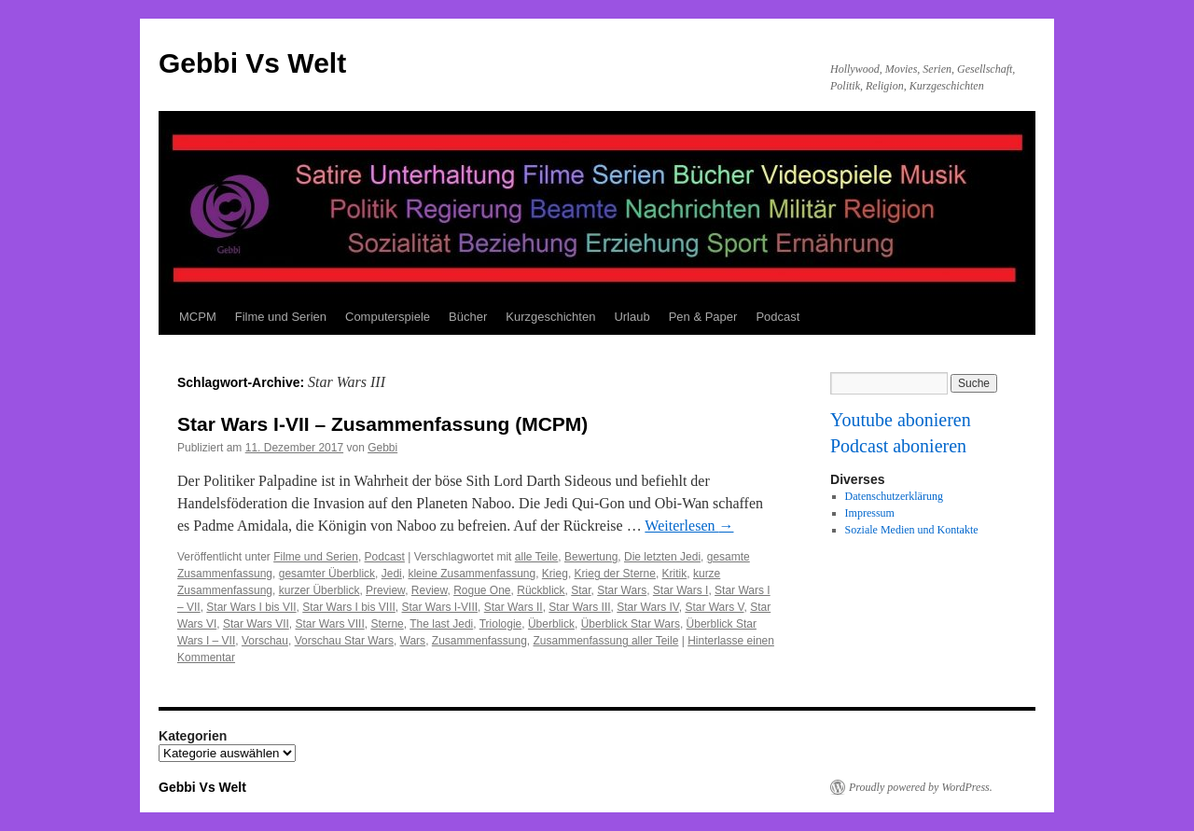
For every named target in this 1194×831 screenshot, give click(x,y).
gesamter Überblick (327, 573)
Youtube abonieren (900, 419)
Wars (413, 640)
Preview (385, 590)
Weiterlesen (689, 525)
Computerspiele (387, 317)
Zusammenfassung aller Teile (606, 640)
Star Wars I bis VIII (349, 607)
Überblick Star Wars (630, 623)
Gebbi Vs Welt (252, 63)
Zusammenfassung (479, 640)
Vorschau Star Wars (344, 640)
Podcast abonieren (898, 446)
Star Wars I (681, 590)
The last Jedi (441, 623)
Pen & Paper (703, 317)
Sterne (386, 623)
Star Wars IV (647, 607)
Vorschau (265, 640)
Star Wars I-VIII (440, 607)
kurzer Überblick (319, 590)
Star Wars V (714, 607)
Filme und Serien (280, 317)
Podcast (777, 317)
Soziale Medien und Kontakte (912, 529)
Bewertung (591, 556)
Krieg (555, 573)
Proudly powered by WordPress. (921, 787)
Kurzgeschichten (550, 317)
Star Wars (621, 590)
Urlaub (631, 317)
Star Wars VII (256, 623)
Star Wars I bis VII (251, 607)
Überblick (551, 623)
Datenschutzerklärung (894, 496)
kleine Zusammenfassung (471, 573)
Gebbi (382, 447)
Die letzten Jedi (662, 556)
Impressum (870, 512)
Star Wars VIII (329, 623)
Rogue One (481, 590)
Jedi (392, 573)
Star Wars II (513, 607)
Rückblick (540, 590)
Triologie (500, 623)
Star (580, 590)
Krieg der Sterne (615, 573)
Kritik (674, 573)
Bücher (468, 317)
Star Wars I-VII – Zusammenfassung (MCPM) (382, 424)
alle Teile (536, 556)
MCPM (197, 317)
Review (429, 590)
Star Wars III (579, 607)
